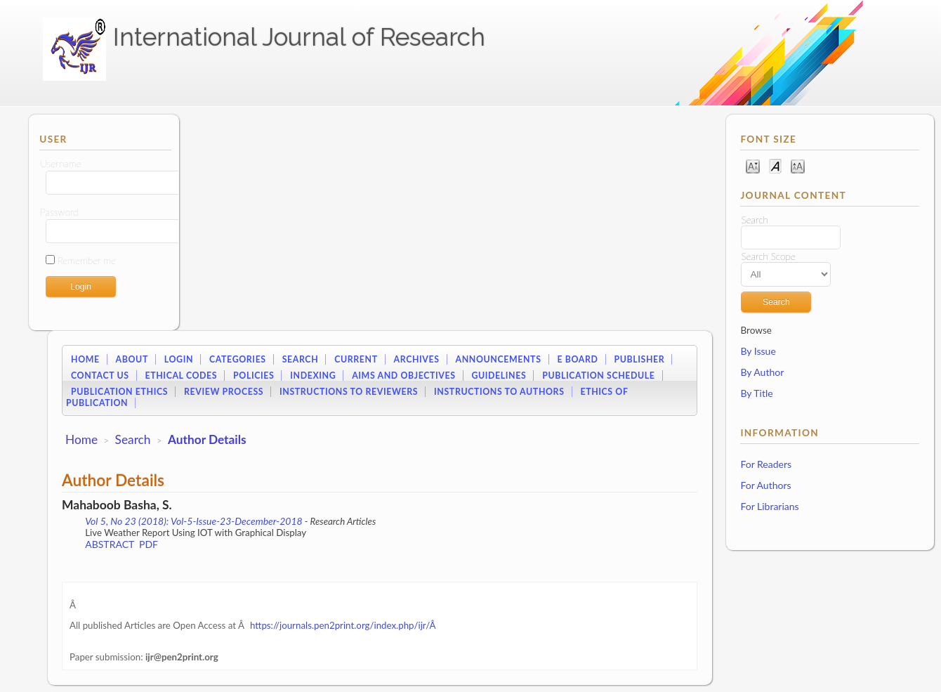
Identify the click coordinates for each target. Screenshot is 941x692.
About (132, 359)
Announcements (498, 359)
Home (85, 359)
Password (59, 212)
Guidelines (498, 375)
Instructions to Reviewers (348, 391)
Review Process (223, 391)
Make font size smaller (753, 165)
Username (60, 163)
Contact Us (100, 375)
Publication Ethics (119, 391)
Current (356, 359)
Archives (417, 359)
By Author (762, 372)
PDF (148, 544)
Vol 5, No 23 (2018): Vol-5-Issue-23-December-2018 (193, 521)
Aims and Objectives (403, 375)
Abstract (109, 544)
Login (178, 359)
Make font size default (775, 165)
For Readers (765, 464)
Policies (253, 375)
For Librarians (769, 506)
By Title (756, 393)
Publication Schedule (598, 375)
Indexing (313, 375)
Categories (237, 359)
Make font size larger (798, 165)
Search (300, 359)
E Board (577, 359)
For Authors (765, 485)
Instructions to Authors (499, 391)
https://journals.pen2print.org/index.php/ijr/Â (343, 625)
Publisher (639, 359)
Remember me (87, 260)
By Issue (757, 351)
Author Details (207, 439)
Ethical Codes (181, 375)
